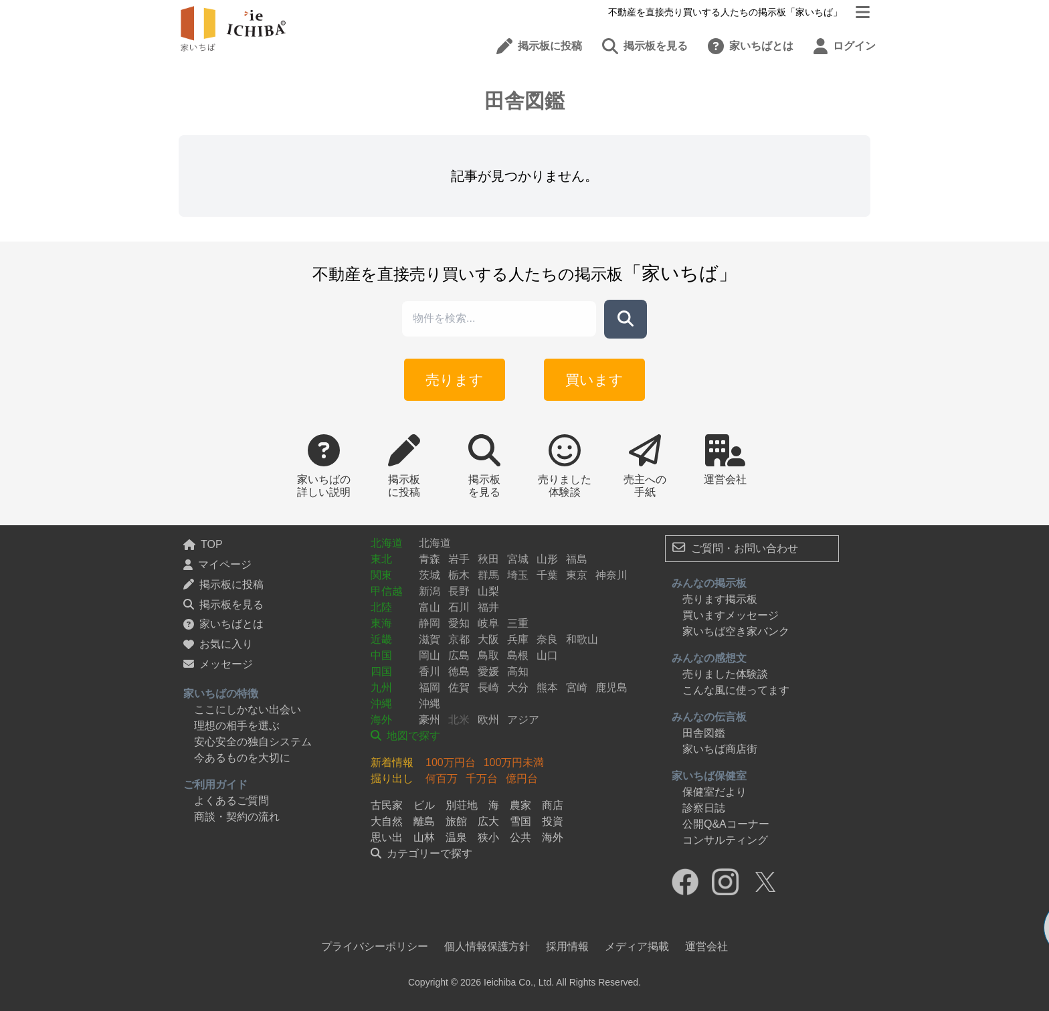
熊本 (547, 687)
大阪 (488, 639)
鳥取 (488, 655)
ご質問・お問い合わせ (735, 547)
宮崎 (576, 687)
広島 (459, 655)
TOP (203, 544)
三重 (518, 623)
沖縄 (381, 703)
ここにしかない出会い (247, 709)
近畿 (381, 639)
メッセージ (218, 664)
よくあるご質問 (231, 800)
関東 (381, 575)
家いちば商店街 (719, 749)
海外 (381, 719)
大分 (518, 687)
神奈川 (611, 575)
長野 (459, 591)
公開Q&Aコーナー (725, 824)
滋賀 (429, 639)
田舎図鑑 (703, 733)
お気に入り (218, 644)
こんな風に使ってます (735, 690)
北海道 (387, 543)
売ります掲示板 (719, 599)
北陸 (381, 607)
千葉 (547, 575)
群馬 (488, 575)
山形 (547, 559)
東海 (381, 623)
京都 (459, 639)
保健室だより (714, 792)
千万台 (482, 778)
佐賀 (459, 687)
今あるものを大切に (242, 757)
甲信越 (387, 591)
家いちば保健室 (709, 776)
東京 (576, 575)
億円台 (522, 778)
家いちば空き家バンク (735, 631)
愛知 (459, 623)
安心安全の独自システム (253, 741)
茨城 (429, 575)
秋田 (488, 559)
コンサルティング (725, 840)
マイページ (217, 564)
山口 (547, 655)
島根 (518, 655)
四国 (381, 671)
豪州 (429, 719)
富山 (429, 607)
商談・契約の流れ (237, 816)
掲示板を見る (223, 604)
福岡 (429, 687)
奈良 (547, 639)
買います (590, 378)
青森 (429, 559)
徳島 (459, 671)
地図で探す (405, 735)
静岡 (429, 623)
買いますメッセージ (730, 615)
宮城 (518, 559)
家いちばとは (223, 624)
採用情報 (567, 946)
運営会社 (706, 946)
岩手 (459, 559)
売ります (458, 378)
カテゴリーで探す (421, 853)
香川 (429, 671)
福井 (488, 607)
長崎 (488, 687)
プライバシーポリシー (374, 946)
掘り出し (392, 778)
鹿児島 (611, 687)
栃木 (459, 575)
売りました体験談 (725, 674)
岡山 (429, 655)
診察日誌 (703, 808)
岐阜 (488, 623)
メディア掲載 (637, 946)
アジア (523, 719)
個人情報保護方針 (487, 946)
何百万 (441, 778)
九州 (381, 687)
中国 (381, 655)
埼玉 (518, 575)
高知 (518, 671)
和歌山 (582, 639)
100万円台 (450, 762)
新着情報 (392, 762)
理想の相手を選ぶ (237, 725)
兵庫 (518, 639)
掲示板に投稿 (223, 584)
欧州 (488, 719)
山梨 (488, 591)
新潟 (429, 591)
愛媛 (488, 671)
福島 (576, 559)
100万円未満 (514, 762)
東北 (381, 559)
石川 (459, 607)
